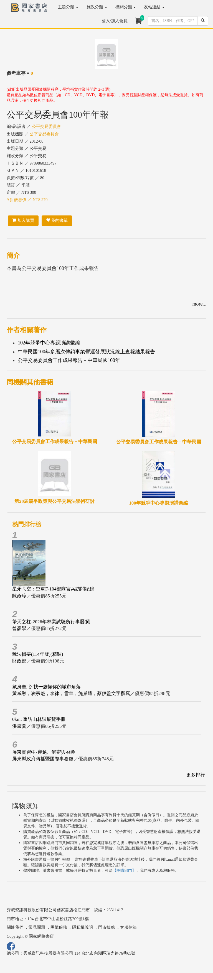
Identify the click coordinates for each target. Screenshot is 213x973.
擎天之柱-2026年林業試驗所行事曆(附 (51, 621)
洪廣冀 (19, 726)
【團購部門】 (124, 870)
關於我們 (15, 927)
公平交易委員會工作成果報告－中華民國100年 (69, 360)
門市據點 (106, 927)
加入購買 (23, 220)
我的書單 (57, 220)
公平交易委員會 (46, 126)
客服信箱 (128, 927)
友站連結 (154, 7)
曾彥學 (19, 628)
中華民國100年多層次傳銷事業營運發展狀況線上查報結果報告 (86, 351)
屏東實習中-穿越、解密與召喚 (43, 752)
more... (199, 304)
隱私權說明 (82, 927)
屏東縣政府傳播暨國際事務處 (42, 758)
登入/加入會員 (115, 21)
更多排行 (195, 775)
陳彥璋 (19, 596)
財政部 (19, 661)
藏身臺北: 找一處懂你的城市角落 (46, 686)
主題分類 (68, 7)
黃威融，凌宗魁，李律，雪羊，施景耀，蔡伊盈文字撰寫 (71, 693)
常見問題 (37, 927)
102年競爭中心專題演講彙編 (49, 343)
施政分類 (97, 7)
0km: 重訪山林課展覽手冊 (38, 719)
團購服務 (58, 927)
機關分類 (125, 7)
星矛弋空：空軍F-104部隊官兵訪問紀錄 (53, 589)
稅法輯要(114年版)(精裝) (37, 654)
